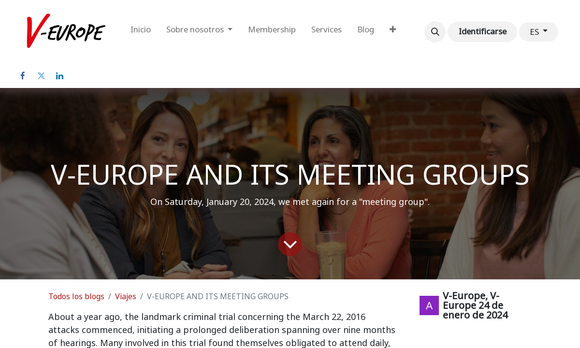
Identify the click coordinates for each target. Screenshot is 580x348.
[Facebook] (22, 76)
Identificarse (483, 31)
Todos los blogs (76, 296)
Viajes (125, 296)
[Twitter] (41, 76)
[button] (435, 32)
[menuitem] (140, 32)
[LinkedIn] (59, 76)
